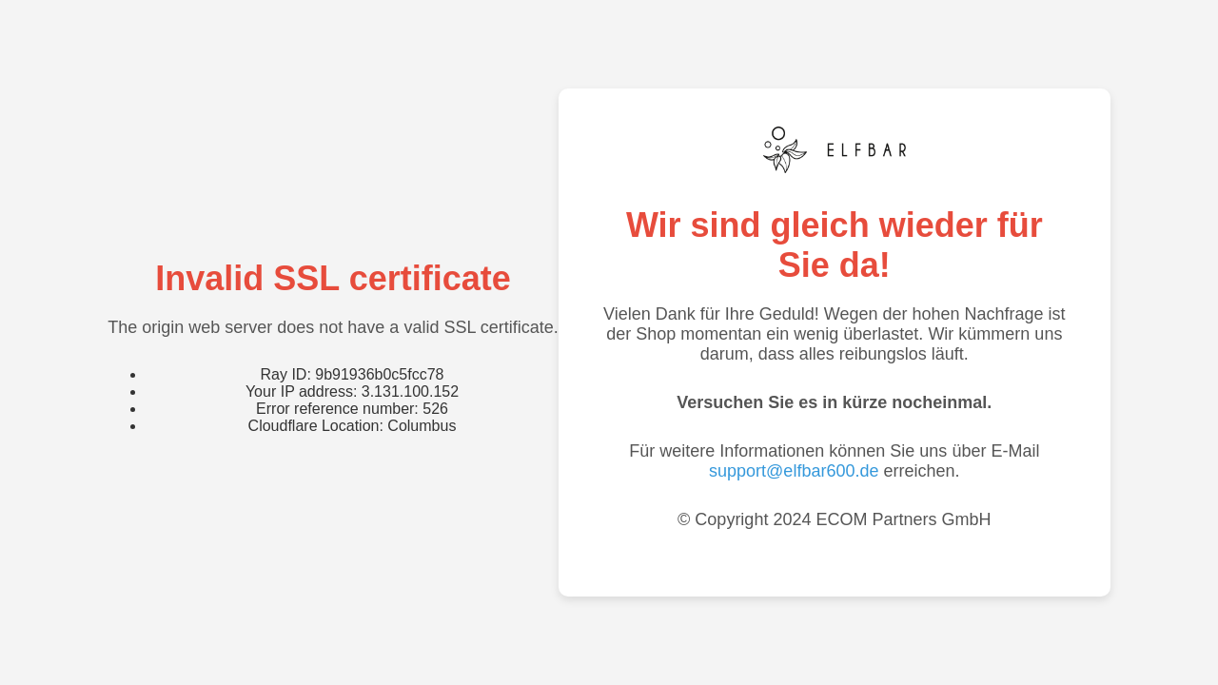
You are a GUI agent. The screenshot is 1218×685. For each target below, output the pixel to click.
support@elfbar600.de (793, 470)
